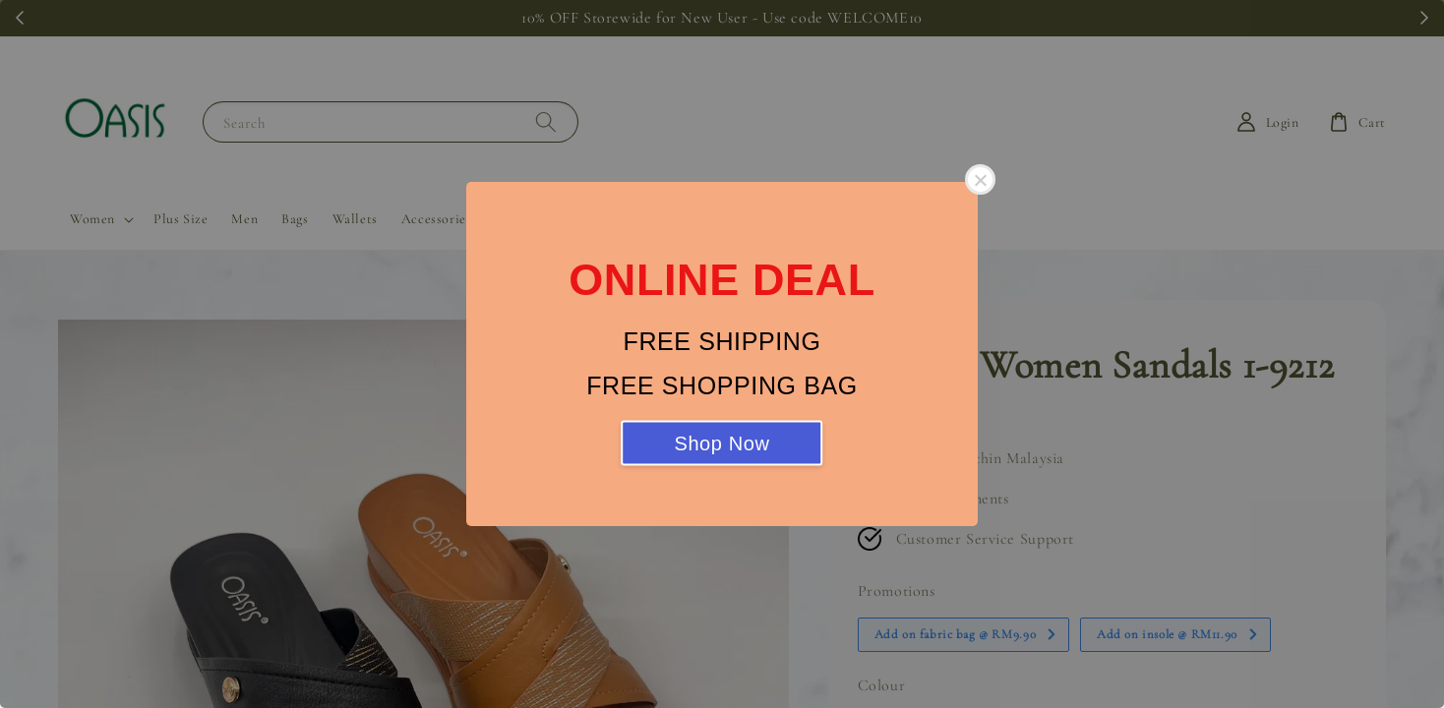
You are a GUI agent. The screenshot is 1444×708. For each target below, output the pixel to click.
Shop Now (721, 443)
